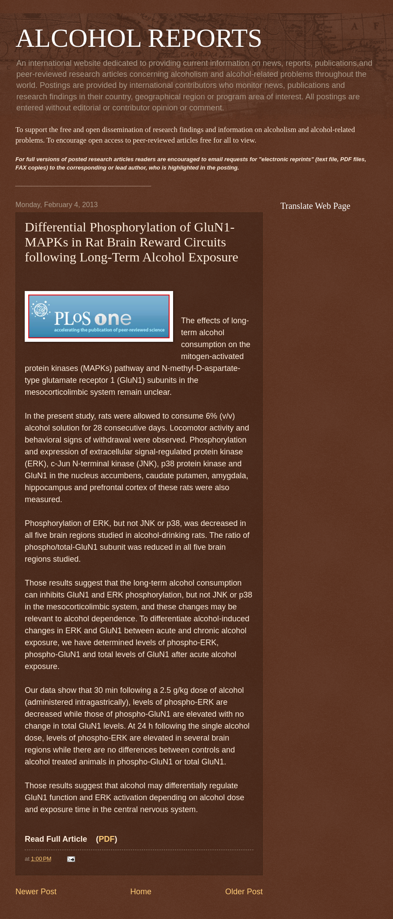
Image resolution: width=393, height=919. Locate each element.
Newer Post (36, 891)
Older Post (244, 891)
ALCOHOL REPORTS (138, 38)
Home (140, 891)
